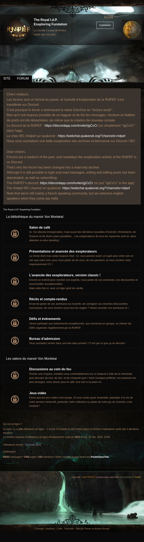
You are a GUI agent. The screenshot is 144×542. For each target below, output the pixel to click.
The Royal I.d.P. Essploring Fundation (22, 209)
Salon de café (39, 227)
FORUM (23, 78)
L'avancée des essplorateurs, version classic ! (65, 275)
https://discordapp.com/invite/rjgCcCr (71, 125)
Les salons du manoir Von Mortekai (31, 358)
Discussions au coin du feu (50, 369)
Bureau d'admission (44, 338)
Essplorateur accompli (108, 477)
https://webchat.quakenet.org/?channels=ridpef (91, 136)
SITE (7, 78)
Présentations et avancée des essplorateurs (63, 251)
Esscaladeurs (127, 477)
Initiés (138, 477)
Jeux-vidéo (37, 393)
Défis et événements (45, 319)
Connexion (105, 25)
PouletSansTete (100, 457)
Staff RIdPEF (88, 477)
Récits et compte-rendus (48, 299)
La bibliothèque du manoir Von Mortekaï (34, 216)
